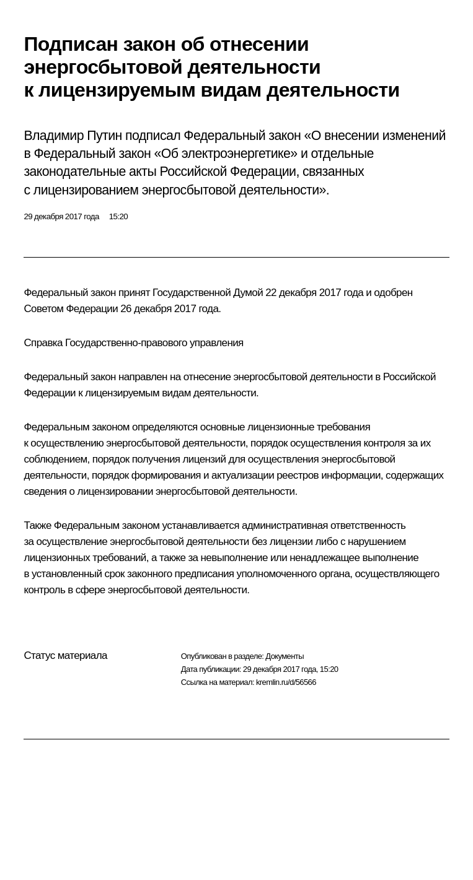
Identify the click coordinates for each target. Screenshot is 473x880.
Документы (284, 656)
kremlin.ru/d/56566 (286, 682)
